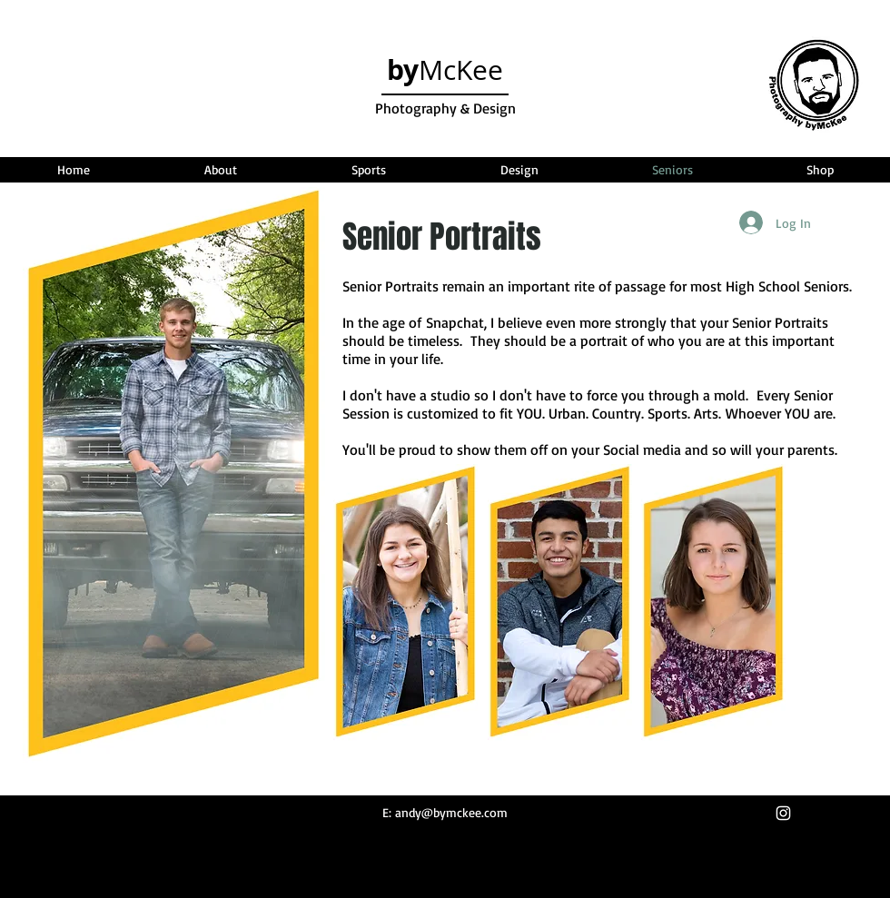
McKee (445, 70)
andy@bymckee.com (451, 812)
